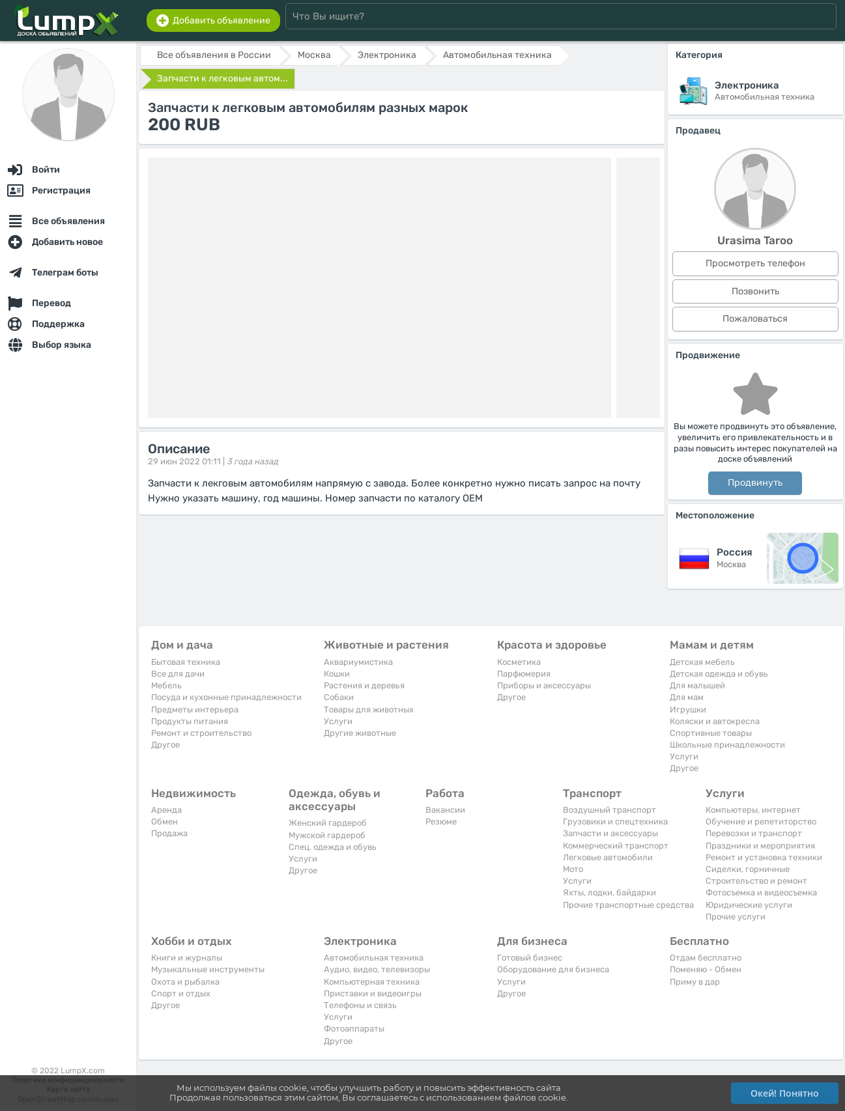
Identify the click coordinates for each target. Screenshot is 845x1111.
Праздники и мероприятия (760, 846)
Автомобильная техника (373, 958)
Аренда (166, 810)
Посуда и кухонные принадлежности (226, 697)
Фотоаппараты (354, 1029)
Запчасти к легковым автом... (222, 78)
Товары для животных (369, 709)
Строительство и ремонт (756, 881)
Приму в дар (695, 982)
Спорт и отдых (180, 993)
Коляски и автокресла (715, 721)
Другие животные (360, 733)
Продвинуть (755, 482)
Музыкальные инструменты (208, 969)
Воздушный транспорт (609, 810)
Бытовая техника (185, 662)
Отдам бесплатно (705, 958)
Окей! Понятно (785, 1093)
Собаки (339, 697)
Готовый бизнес (529, 958)
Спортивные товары (711, 733)
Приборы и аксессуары (544, 685)
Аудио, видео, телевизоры (377, 969)
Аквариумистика (358, 662)
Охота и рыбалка (185, 982)
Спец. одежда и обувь (333, 847)
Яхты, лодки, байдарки (609, 892)
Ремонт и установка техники (764, 857)
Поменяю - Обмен (705, 969)
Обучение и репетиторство (761, 821)
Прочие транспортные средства (628, 905)
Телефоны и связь (360, 1005)
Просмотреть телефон (755, 263)
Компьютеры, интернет (753, 810)
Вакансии (445, 810)
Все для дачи (178, 674)
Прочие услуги (736, 916)
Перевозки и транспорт (754, 833)
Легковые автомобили (608, 857)
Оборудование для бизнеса (553, 969)
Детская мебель (702, 662)
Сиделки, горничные (748, 869)
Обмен (164, 821)
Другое (165, 745)
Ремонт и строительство (201, 733)
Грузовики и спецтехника (615, 821)
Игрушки (688, 709)
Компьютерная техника (372, 982)
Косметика (519, 662)
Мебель (166, 685)
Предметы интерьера (194, 709)
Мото (573, 869)
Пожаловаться (755, 318)
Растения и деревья (364, 685)
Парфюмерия (524, 674)
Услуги (338, 721)
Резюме (441, 821)
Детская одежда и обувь (719, 674)
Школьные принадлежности (727, 745)
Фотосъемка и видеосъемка (761, 892)
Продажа (169, 833)
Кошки (337, 674)
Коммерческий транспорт (615, 846)
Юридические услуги (749, 905)
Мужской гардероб (327, 835)
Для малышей (697, 685)
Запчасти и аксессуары (610, 833)
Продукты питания (189, 721)
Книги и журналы (186, 958)
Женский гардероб (328, 823)
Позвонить (755, 291)
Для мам (687, 697)
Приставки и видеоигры (373, 993)
